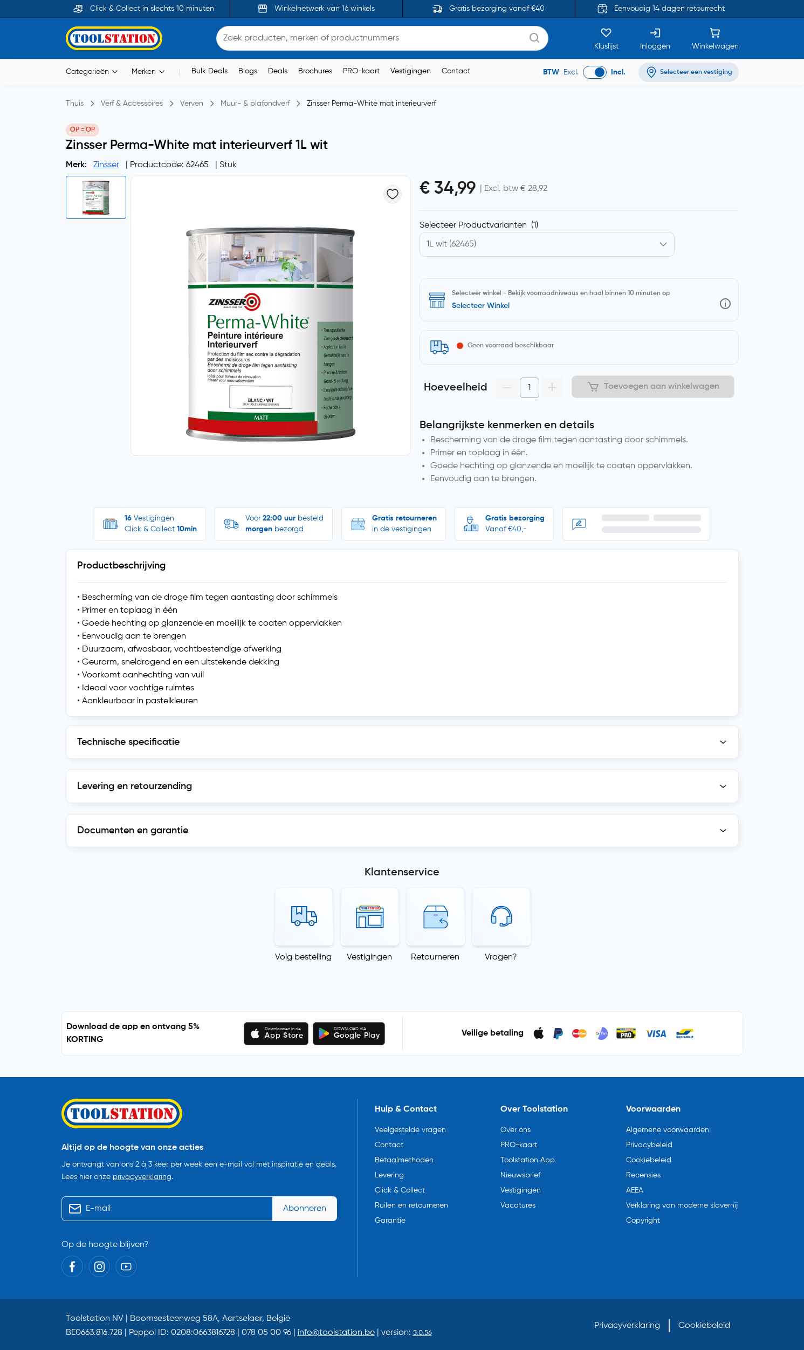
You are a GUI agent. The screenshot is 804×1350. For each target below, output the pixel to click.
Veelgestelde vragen (410, 1130)
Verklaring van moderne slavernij (682, 1205)
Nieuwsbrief (520, 1175)
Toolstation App (527, 1160)
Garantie (390, 1220)
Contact (456, 71)
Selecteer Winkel (481, 306)
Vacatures (517, 1205)
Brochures (315, 71)
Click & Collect (400, 1190)
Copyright (643, 1220)
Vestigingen (410, 71)
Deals (277, 71)
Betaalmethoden (404, 1160)
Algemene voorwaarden (667, 1130)
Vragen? (501, 957)
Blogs (247, 71)
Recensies (643, 1175)
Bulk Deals (209, 71)
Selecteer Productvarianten (479, 225)
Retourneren (435, 957)
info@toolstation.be (336, 1332)
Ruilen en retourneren (411, 1205)
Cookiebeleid (648, 1160)
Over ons (515, 1130)
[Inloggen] (655, 38)
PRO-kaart (361, 71)
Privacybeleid (649, 1145)
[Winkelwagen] (715, 38)
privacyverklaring (142, 1177)
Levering (389, 1175)
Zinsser (106, 165)
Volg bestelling (303, 957)
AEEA (634, 1190)
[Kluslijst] (606, 38)
